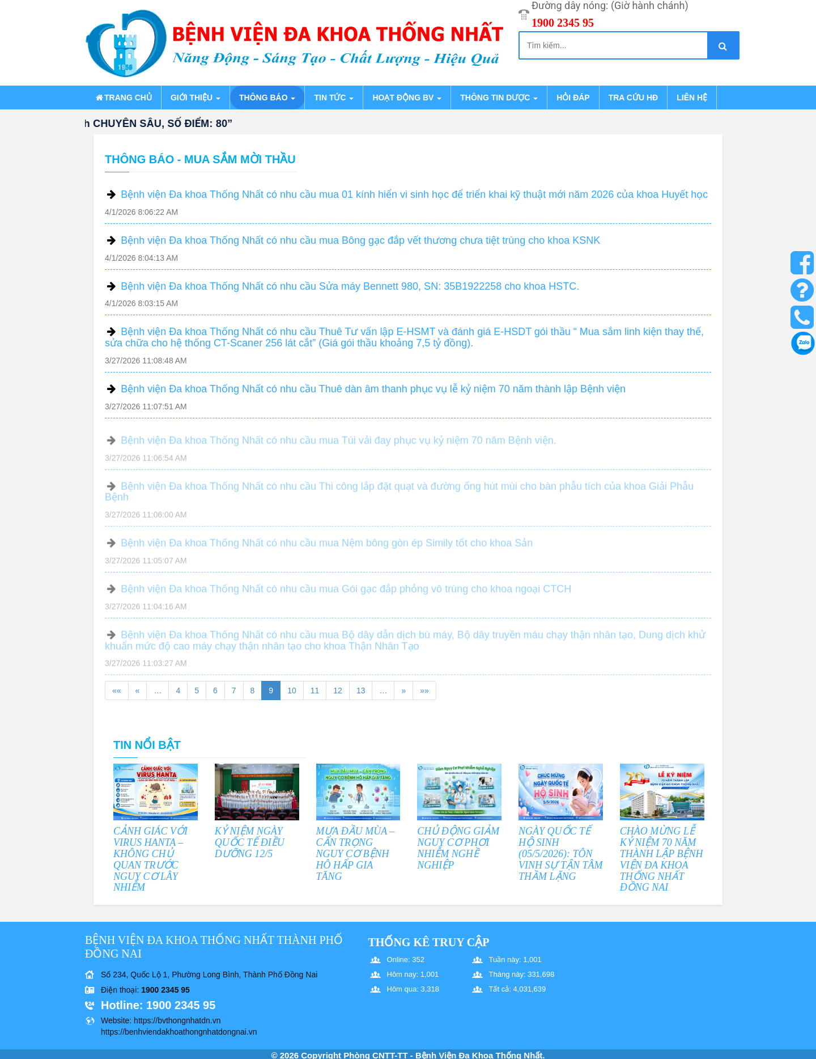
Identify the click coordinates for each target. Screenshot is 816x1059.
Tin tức (334, 97)
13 (361, 690)
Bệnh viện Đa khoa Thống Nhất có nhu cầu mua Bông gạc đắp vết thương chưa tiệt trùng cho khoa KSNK (360, 240)
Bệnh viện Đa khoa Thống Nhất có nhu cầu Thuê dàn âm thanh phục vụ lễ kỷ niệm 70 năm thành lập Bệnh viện (373, 389)
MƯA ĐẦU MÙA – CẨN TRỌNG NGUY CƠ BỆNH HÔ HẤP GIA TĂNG (355, 853)
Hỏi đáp (572, 97)
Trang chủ (123, 97)
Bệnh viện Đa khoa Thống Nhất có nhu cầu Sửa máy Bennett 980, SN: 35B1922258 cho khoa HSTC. (350, 286)
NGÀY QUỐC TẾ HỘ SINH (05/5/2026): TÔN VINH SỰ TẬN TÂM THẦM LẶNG (560, 853)
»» (424, 690)
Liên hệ (692, 97)
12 (337, 690)
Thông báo (267, 97)
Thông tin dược (499, 97)
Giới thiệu (195, 97)
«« (116, 690)
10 (291, 690)
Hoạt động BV (406, 97)
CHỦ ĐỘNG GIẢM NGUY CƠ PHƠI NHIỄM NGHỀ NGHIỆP (458, 847)
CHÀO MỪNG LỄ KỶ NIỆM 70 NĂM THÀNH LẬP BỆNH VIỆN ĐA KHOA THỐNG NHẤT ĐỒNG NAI (661, 859)
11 (315, 690)
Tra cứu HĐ (633, 97)
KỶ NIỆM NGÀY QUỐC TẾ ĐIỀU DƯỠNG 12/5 (249, 842)
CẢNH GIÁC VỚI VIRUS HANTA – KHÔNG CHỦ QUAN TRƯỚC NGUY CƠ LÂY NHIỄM (150, 859)
